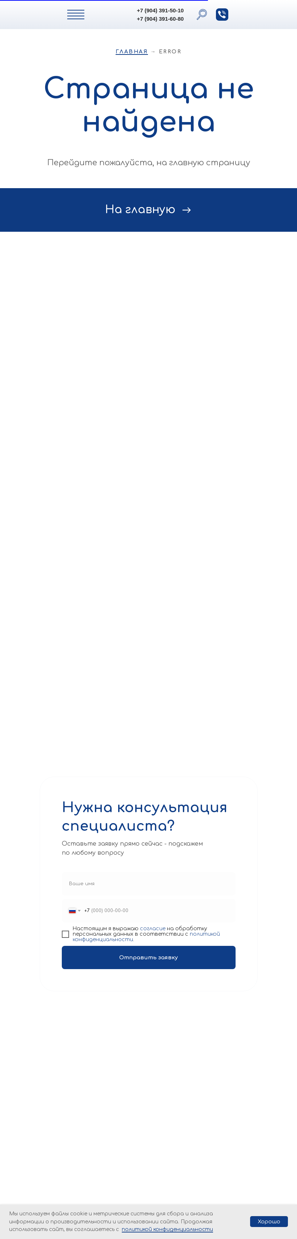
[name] (149, 883)
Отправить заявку (148, 958)
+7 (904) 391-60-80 (160, 19)
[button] (222, 14)
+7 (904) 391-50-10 (160, 10)
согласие (152, 928)
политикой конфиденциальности (167, 1229)
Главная (132, 51)
